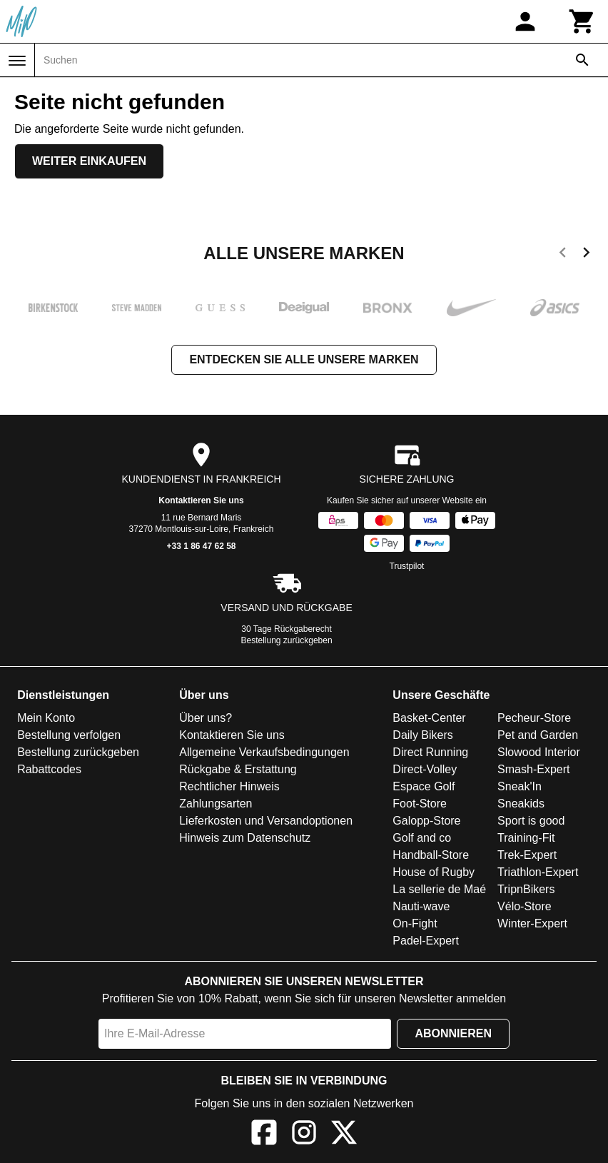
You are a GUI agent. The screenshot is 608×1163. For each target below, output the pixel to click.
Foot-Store (419, 803)
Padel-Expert (425, 941)
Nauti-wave (421, 906)
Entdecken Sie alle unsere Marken (303, 359)
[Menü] (17, 61)
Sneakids (520, 803)
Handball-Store (430, 855)
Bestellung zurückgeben (287, 640)
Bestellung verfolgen (69, 735)
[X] (344, 1135)
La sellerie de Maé (439, 889)
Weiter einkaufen (89, 161)
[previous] (562, 255)
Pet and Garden (537, 735)
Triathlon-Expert (537, 872)
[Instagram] (304, 1135)
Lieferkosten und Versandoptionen (266, 821)
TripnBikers (525, 889)
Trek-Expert (527, 855)
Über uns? (205, 718)
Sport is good (530, 821)
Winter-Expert (532, 923)
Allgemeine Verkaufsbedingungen (264, 752)
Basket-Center (428, 718)
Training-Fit (525, 838)
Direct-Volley (424, 769)
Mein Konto (46, 718)
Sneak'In (519, 786)
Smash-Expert (533, 769)
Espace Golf (423, 786)
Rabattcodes (49, 769)
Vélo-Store (524, 906)
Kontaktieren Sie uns (200, 500)
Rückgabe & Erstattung (238, 769)
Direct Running (430, 752)
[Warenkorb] (582, 21)
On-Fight (414, 923)
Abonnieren (453, 1033)
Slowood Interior (538, 752)
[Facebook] (264, 1135)
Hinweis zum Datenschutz (244, 838)
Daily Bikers (422, 735)
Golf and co (421, 838)
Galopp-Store (426, 821)
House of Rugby (433, 872)
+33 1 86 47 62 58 (200, 546)
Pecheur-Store (534, 718)
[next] (586, 255)
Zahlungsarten (215, 803)
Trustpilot (407, 566)
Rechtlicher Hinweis (229, 786)
